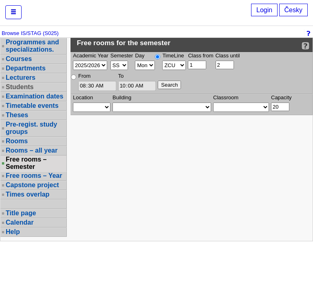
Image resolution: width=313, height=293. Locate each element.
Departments (26, 68)
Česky (293, 10)
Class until (228, 55)
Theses (17, 115)
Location (83, 97)
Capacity (281, 97)
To (121, 76)
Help (13, 231)
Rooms (17, 141)
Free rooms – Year (34, 175)
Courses (19, 58)
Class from (200, 55)
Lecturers (20, 77)
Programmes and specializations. (32, 46)
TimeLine (173, 55)
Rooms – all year (31, 150)
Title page (21, 213)
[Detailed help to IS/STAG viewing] (305, 46)
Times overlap (27, 194)
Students (19, 86)
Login (264, 10)
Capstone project (32, 184)
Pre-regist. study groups (31, 128)
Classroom (225, 97)
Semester (121, 55)
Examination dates (34, 96)
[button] (13, 12)
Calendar (19, 222)
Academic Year (90, 55)
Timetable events (32, 105)
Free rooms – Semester (26, 163)
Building (121, 97)
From (84, 76)
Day (139, 55)
